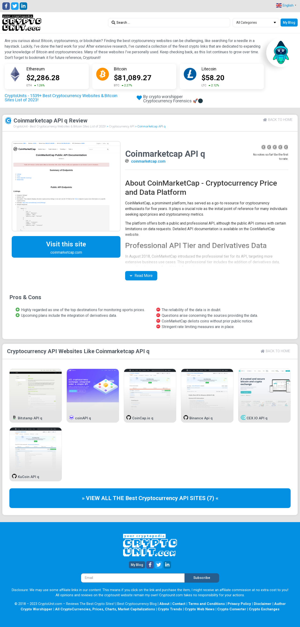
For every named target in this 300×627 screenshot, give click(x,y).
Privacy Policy (239, 604)
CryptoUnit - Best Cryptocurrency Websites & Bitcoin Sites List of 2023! (59, 126)
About (164, 604)
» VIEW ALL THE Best (110, 498)
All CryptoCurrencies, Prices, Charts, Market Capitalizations (105, 609)
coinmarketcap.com (148, 161)
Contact (178, 604)
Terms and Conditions (206, 604)
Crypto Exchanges (264, 609)
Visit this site (66, 244)
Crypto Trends (170, 609)
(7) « (212, 498)
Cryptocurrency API (121, 126)
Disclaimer (262, 604)
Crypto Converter (231, 609)
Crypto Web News (199, 609)
